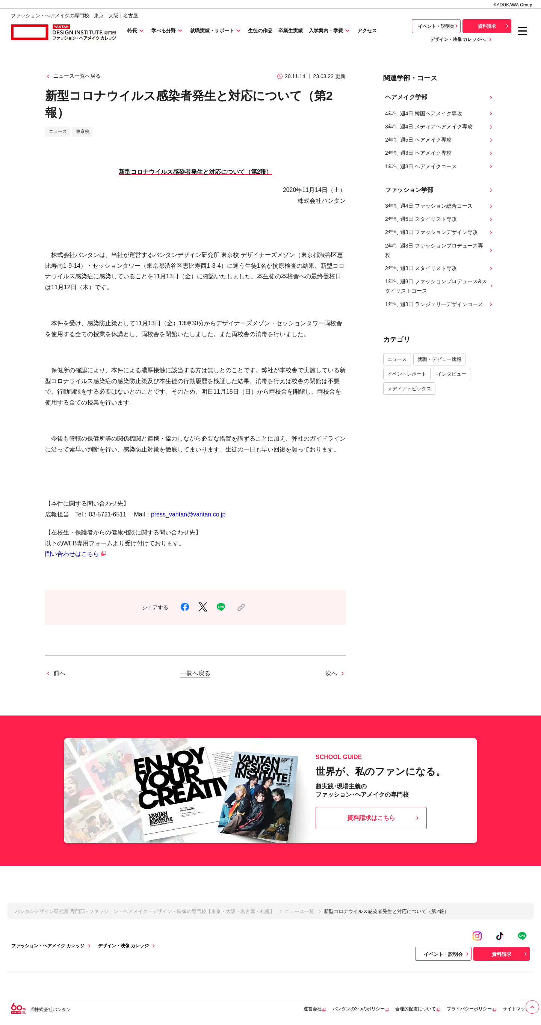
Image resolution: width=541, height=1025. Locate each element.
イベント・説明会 (438, 26)
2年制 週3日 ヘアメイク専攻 (439, 153)
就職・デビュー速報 (439, 359)
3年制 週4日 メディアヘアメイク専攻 (439, 127)
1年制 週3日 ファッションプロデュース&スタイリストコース (439, 286)
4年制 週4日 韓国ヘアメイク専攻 (439, 113)
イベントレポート (406, 374)
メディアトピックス (409, 388)
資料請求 (494, 26)
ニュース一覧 (299, 911)
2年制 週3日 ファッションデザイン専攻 (439, 232)
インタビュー (451, 374)
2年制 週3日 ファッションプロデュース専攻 (439, 250)
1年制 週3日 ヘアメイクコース (439, 166)
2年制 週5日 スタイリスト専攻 (439, 219)
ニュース (397, 359)
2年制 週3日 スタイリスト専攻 (439, 268)
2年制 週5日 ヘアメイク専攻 (439, 140)
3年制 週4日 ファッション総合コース (439, 206)
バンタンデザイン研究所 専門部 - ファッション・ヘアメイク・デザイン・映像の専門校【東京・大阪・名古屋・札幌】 (145, 911)
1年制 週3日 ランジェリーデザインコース (439, 304)
